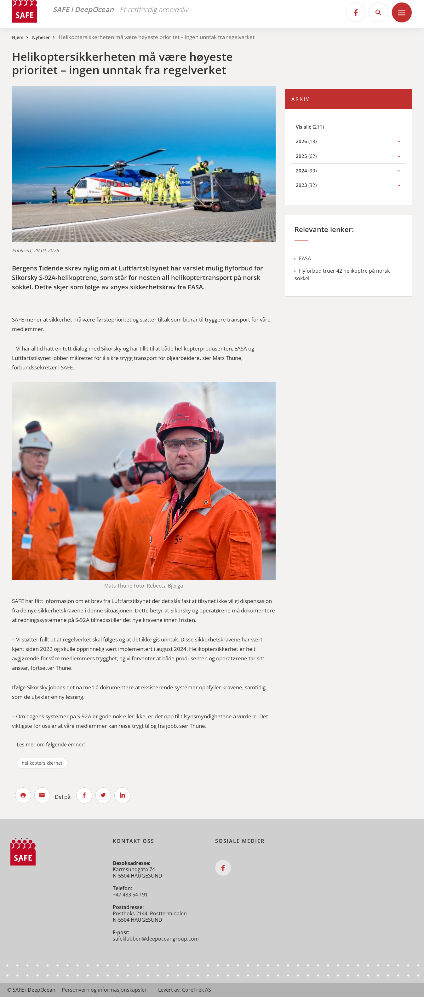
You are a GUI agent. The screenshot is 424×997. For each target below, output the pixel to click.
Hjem (17, 37)
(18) (313, 141)
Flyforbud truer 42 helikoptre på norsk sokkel (342, 274)
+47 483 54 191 (130, 894)
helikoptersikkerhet (42, 763)
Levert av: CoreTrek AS (184, 990)
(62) (313, 156)
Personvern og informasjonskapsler (104, 990)
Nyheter (41, 37)
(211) (317, 126)
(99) (313, 170)
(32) (313, 185)
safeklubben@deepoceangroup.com (156, 939)
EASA (303, 258)
